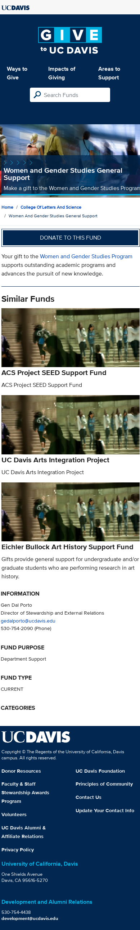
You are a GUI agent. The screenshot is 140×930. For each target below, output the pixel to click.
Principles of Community (104, 783)
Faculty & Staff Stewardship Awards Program (25, 792)
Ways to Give (17, 73)
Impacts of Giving (61, 73)
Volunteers (14, 814)
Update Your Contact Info (105, 810)
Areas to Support (109, 73)
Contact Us (88, 797)
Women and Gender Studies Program (86, 256)
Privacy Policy (17, 849)
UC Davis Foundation (100, 770)
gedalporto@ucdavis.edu (28, 620)
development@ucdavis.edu (29, 918)
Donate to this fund (70, 237)
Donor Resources (21, 770)
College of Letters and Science (51, 207)
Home (7, 207)
